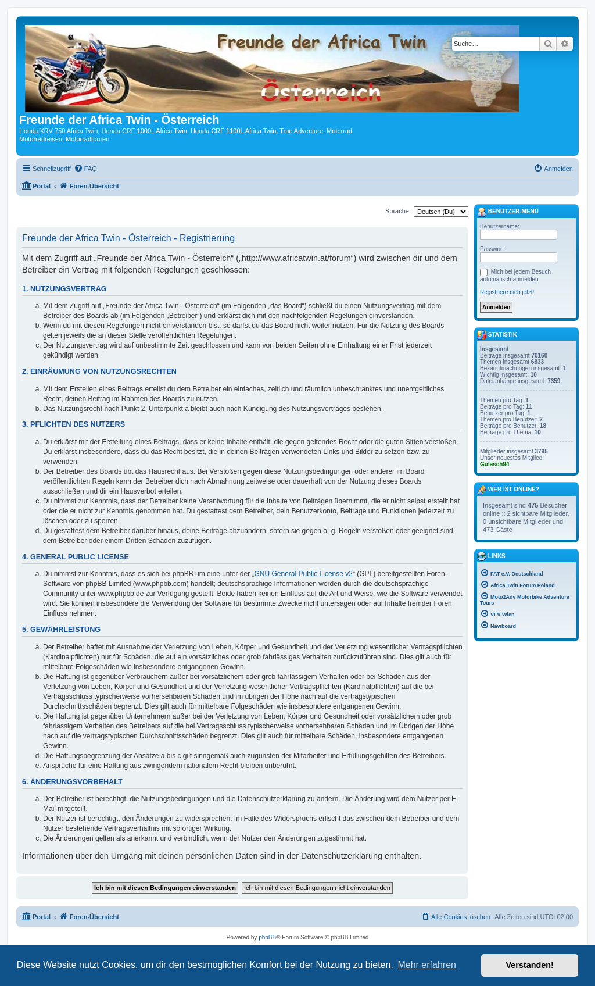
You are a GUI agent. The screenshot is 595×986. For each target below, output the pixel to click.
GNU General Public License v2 (304, 574)
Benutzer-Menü (508, 212)
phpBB (267, 937)
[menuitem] (85, 169)
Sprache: (398, 211)
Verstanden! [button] (530, 965)
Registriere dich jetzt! (507, 292)
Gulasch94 (495, 464)
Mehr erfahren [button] (426, 965)
